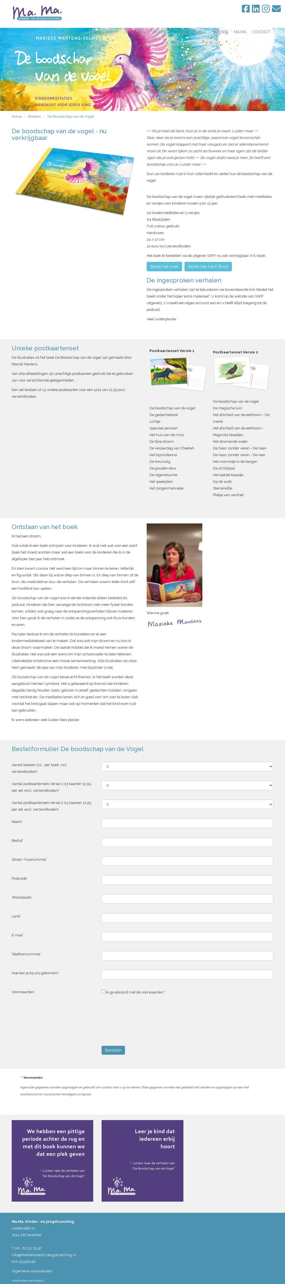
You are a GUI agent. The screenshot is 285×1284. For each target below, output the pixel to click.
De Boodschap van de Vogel (71, 116)
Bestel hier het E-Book (208, 266)
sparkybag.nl (36, 1280)
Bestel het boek (164, 266)
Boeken (34, 116)
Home (17, 116)
